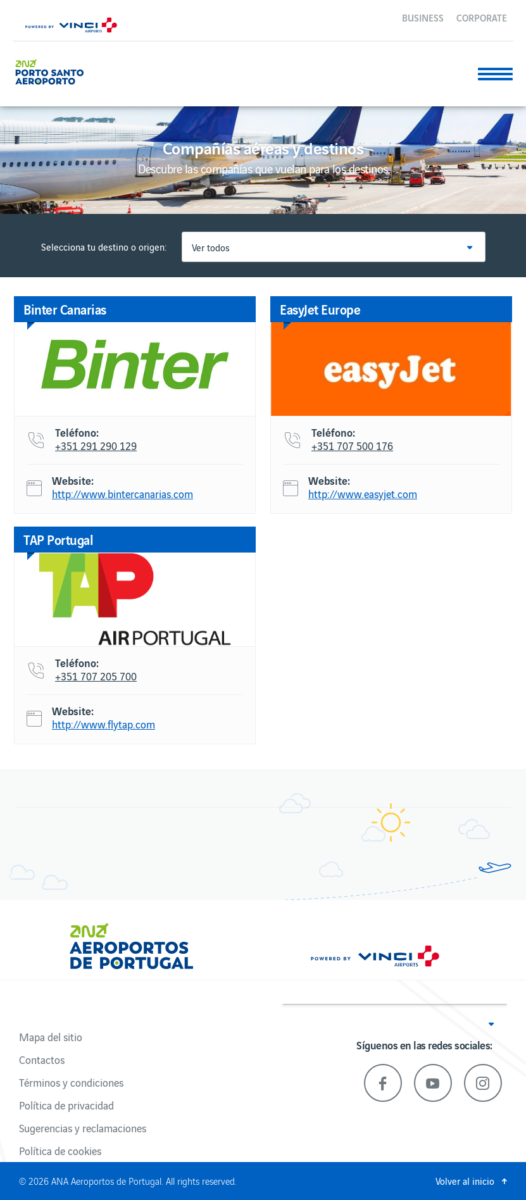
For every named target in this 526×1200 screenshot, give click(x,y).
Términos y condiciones (71, 1082)
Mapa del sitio (50, 1036)
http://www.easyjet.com (362, 494)
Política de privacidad (66, 1105)
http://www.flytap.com (103, 725)
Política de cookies (60, 1150)
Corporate (481, 17)
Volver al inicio (464, 1180)
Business (423, 17)
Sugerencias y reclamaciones (82, 1127)
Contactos (42, 1059)
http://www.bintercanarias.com (122, 494)
